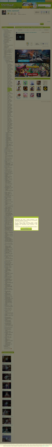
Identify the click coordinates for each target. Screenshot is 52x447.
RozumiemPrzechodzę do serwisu (26, 229)
